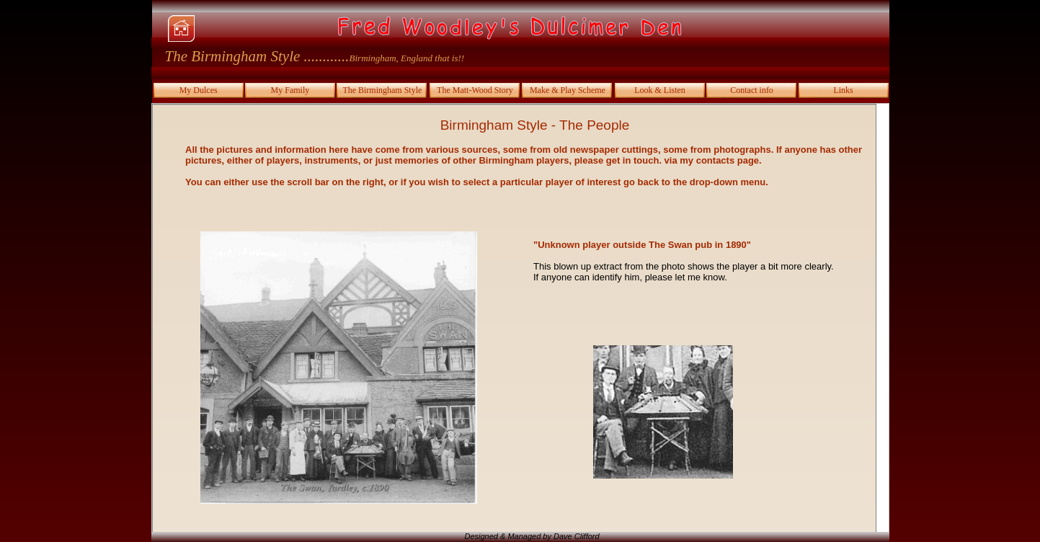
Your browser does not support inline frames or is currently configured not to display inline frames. (520, 318)
